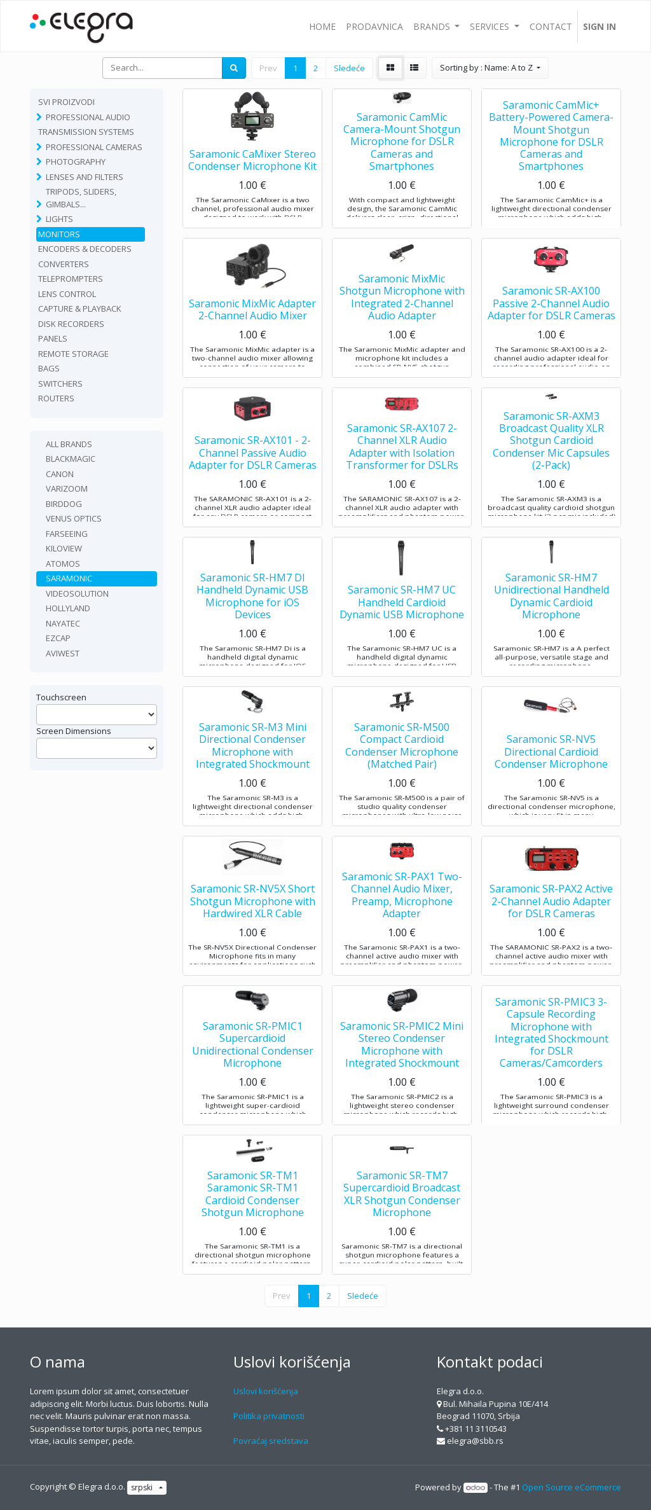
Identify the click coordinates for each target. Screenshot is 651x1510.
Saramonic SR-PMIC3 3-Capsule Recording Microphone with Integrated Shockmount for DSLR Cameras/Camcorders (551, 1059)
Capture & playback (79, 308)
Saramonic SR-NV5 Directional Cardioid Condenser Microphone (551, 779)
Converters (63, 264)
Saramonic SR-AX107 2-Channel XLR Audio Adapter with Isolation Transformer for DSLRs (402, 474)
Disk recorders (71, 323)
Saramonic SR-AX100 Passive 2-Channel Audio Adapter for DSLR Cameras (551, 331)
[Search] (234, 68)
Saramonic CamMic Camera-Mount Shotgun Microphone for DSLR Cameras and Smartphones (401, 168)
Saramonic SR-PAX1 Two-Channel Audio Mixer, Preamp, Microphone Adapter (402, 922)
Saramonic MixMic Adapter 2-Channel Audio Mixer (252, 337)
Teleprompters (70, 278)
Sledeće (349, 68)
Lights (59, 219)
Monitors (59, 234)
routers (56, 398)
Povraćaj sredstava (270, 1440)
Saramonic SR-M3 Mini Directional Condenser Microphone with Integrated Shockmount (253, 773)
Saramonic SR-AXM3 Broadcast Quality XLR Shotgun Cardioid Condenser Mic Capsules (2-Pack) (551, 467)
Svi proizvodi (66, 101)
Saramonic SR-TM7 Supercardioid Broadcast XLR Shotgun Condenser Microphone (401, 1221)
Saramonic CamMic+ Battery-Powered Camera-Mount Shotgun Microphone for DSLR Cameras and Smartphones (551, 162)
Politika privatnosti (269, 1416)
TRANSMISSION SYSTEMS (86, 131)
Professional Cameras (94, 147)
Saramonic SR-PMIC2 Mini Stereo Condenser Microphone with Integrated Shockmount (401, 1072)
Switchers (60, 383)
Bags (49, 368)
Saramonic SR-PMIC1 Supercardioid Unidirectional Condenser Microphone (252, 1072)
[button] (490, 68)
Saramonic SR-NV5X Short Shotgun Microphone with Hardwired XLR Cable (252, 929)
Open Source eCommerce (571, 1487)
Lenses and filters (84, 177)
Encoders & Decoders (85, 248)
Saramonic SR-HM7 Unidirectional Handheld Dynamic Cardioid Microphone (551, 624)
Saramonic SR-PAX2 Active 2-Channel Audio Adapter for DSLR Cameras (551, 929)
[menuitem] (322, 26)
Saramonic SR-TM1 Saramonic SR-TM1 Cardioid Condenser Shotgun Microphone (253, 1221)
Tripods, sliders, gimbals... (81, 198)
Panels (52, 338)
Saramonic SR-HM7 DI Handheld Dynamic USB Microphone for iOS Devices (252, 624)
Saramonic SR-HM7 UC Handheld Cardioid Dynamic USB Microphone (401, 630)
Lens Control (67, 294)
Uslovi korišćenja (265, 1391)
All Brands (69, 444)
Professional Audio (88, 117)
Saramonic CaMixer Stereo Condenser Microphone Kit (252, 187)
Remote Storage (73, 353)
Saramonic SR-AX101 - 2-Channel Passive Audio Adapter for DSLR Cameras (253, 480)
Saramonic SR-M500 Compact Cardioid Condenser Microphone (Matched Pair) (401, 773)
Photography (76, 161)
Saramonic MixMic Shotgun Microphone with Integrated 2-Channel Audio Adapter (402, 325)
